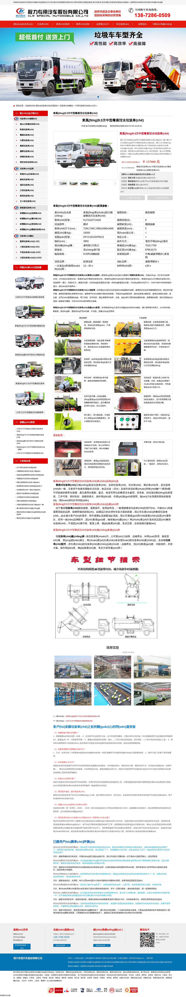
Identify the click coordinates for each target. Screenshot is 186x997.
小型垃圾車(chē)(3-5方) (29, 247)
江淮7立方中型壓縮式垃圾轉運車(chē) (29, 412)
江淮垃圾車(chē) (27, 190)
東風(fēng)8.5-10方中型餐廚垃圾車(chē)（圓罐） (30, 383)
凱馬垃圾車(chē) (27, 196)
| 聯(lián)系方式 (161, 198)
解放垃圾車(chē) (27, 179)
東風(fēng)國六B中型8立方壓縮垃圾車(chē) (30, 355)
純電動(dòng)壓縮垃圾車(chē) (32, 229)
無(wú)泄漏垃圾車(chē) (29, 124)
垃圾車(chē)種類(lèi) (28, 119)
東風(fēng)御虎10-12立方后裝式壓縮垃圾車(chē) (83, 716)
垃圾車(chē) (42, 24)
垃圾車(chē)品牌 (27, 169)
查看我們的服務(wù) (22, 946)
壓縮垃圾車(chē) (67, 2)
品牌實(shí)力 (102, 24)
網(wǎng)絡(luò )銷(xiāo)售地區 (104, 934)
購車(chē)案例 (62, 24)
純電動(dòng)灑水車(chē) (30, 219)
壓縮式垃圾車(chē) (143, 167)
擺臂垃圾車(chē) (27, 151)
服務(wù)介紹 (18, 934)
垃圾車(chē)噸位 (66, 106)
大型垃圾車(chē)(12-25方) (31, 258)
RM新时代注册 (5, 995)
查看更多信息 (102, 945)
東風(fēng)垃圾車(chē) (29, 174)
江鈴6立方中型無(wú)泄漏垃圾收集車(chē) (29, 297)
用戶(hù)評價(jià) (19, 937)
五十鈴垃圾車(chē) (27, 201)
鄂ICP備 (150, 958)
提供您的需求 (62, 945)
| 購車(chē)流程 (134, 198)
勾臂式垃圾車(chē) (159, 167)
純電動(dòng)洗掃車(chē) (30, 213)
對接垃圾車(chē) (27, 129)
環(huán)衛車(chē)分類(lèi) (47, 106)
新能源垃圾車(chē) (27, 208)
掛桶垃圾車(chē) (27, 157)
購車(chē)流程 (82, 24)
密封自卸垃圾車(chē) (28, 162)
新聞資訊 (142, 24)
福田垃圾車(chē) (27, 185)
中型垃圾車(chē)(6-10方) (85, 106)
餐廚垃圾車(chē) (27, 146)
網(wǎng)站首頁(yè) (23, 24)
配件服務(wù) (18, 940)
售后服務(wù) (122, 24)
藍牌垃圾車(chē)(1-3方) (29, 241)
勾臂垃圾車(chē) (79, 2)
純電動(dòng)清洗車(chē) (30, 224)
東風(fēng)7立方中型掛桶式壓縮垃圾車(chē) (30, 326)
